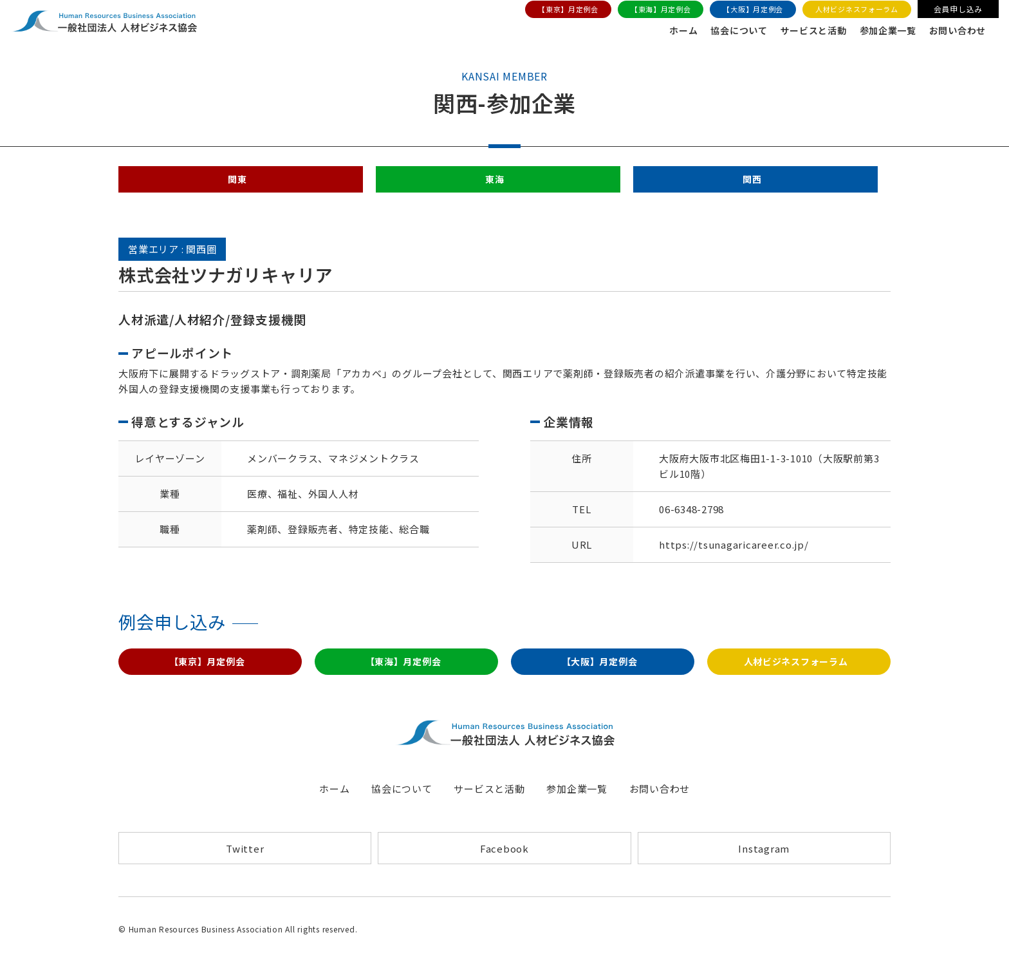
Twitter (245, 855)
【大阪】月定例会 (749, 10)
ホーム (663, 31)
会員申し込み (956, 10)
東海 (495, 182)
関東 (237, 182)
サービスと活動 (800, 31)
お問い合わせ (953, 31)
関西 (752, 182)
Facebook (504, 855)
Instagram (764, 855)
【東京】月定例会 (564, 10)
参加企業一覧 (879, 31)
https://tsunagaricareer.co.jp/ (734, 549)
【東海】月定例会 (657, 10)
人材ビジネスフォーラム (853, 10)
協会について (721, 31)
